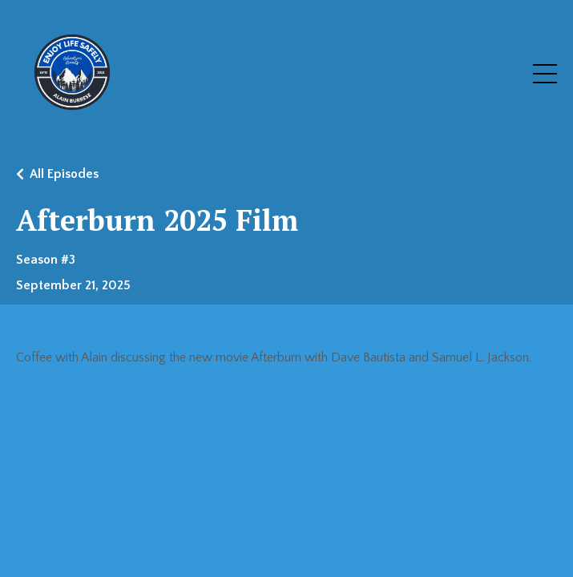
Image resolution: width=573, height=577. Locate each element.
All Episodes (64, 174)
